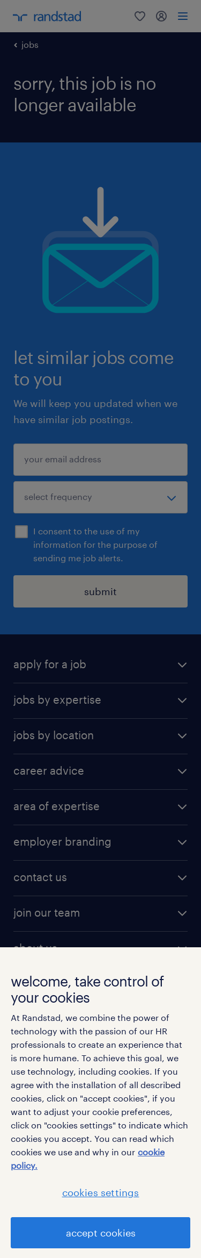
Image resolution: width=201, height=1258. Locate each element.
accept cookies (101, 1233)
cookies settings (100, 1192)
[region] (100, 1102)
